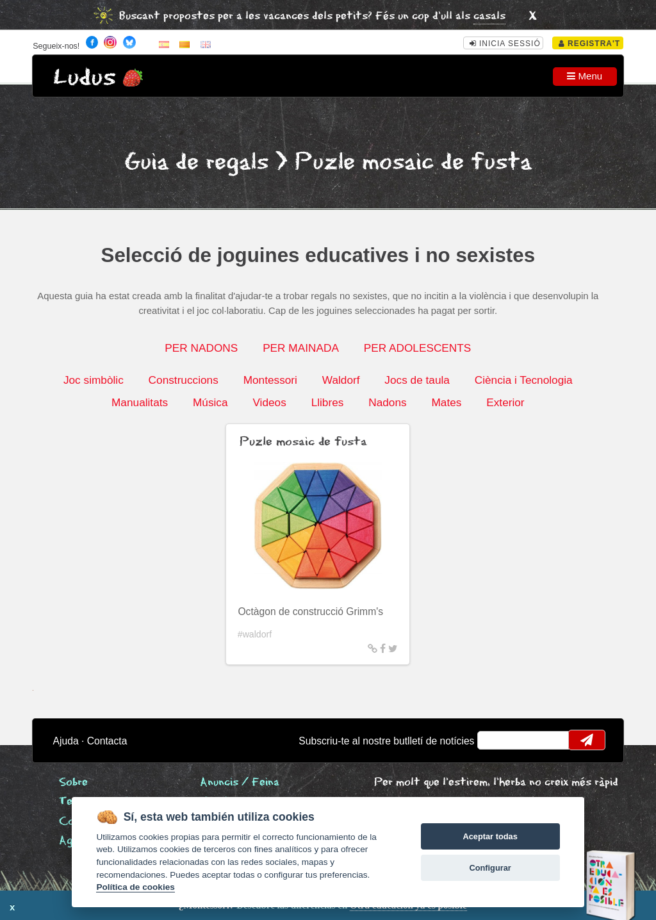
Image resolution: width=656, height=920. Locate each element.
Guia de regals (196, 162)
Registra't (590, 43)
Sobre (73, 782)
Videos (269, 402)
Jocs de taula (417, 380)
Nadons (387, 402)
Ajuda (66, 740)
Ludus (84, 78)
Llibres (327, 402)
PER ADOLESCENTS (418, 347)
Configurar (490, 868)
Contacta (107, 740)
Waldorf (341, 380)
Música (210, 402)
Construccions (183, 380)
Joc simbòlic (93, 380)
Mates (446, 402)
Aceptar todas (490, 836)
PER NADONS (201, 347)
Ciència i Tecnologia (524, 380)
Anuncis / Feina (239, 782)
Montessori (270, 380)
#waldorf (255, 634)
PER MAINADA (301, 347)
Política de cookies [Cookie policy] (135, 887)
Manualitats (139, 402)
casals (489, 16)
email (495, 740)
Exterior (505, 402)
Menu (584, 75)
